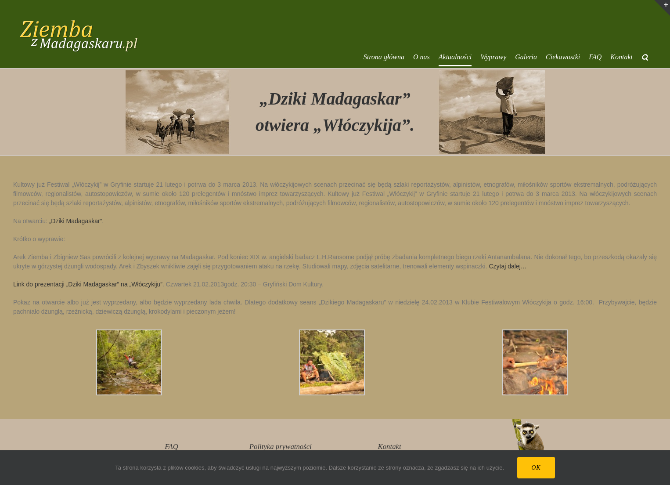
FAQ (171, 446)
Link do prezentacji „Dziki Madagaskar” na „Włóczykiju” (87, 284)
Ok (535, 467)
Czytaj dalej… (507, 266)
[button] (644, 57)
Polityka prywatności (280, 446)
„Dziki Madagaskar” (75, 220)
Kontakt (389, 446)
